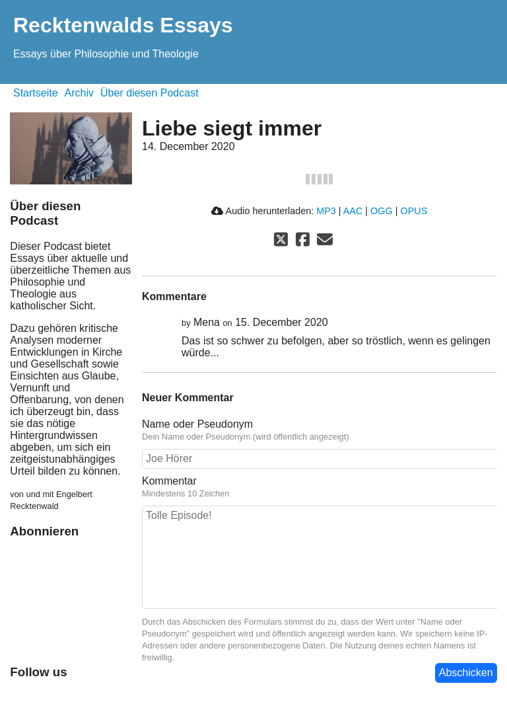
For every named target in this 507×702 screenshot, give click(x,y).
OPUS (413, 211)
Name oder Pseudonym (319, 430)
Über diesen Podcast (149, 92)
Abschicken (466, 672)
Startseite (35, 92)
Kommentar (319, 487)
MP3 (326, 211)
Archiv (79, 92)
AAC (353, 211)
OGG (381, 211)
